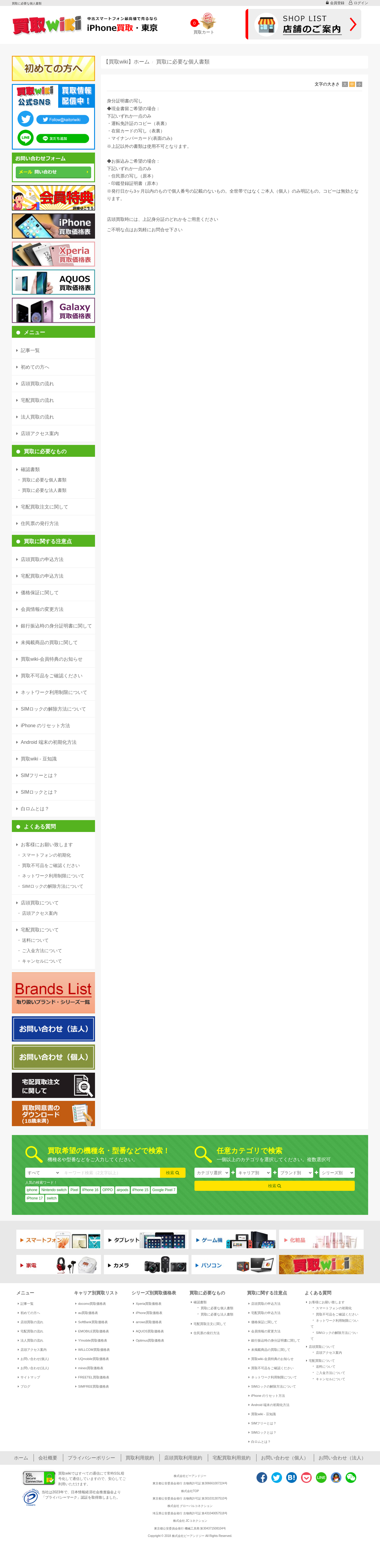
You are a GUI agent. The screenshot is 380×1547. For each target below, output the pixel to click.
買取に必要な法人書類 (41, 490)
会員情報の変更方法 (264, 1331)
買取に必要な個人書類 (41, 479)
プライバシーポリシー (91, 1457)
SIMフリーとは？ (262, 1423)
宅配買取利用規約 (232, 1457)
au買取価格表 (86, 1313)
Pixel (74, 1190)
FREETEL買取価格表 (92, 1377)
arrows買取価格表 (147, 1322)
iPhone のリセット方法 (266, 1395)
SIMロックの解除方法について (49, 886)
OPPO (107, 1190)
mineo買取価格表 (89, 1368)
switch (51, 1198)
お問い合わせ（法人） (342, 1457)
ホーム (21, 1457)
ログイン (358, 3)
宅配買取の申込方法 (264, 1313)
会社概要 (47, 1457)
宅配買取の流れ (30, 1331)
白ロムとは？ (259, 1441)
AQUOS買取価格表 (148, 1331)
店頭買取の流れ (30, 1322)
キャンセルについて (39, 960)
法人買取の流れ (30, 1340)
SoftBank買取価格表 (91, 1322)
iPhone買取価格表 (147, 1313)
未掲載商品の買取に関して (269, 1349)
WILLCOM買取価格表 (92, 1349)
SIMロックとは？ (262, 1432)
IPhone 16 (90, 1190)
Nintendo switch (53, 1190)
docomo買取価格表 (90, 1303)
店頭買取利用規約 (183, 1457)
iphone (32, 1190)
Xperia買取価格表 (147, 1303)
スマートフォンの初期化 (43, 854)
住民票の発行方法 (205, 1333)
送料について (32, 940)
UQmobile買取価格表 (92, 1359)
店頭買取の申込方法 (264, 1303)
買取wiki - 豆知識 (262, 1414)
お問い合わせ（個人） (284, 1457)
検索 (172, 1172)
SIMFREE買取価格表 (92, 1386)
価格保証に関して (262, 1322)
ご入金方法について (39, 950)
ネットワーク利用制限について (50, 875)
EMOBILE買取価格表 (92, 1331)
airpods (122, 1190)
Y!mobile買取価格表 (91, 1340)
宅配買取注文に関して (208, 1324)
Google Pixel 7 (163, 1190)
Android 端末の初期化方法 (268, 1405)
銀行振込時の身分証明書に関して (274, 1340)
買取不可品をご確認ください (48, 865)
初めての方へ (29, 1313)
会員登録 (335, 3)
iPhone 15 (140, 1190)
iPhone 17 (35, 1198)
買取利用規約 (140, 1457)
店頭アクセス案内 (37, 913)
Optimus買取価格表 (148, 1340)
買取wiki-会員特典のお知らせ (271, 1359)
